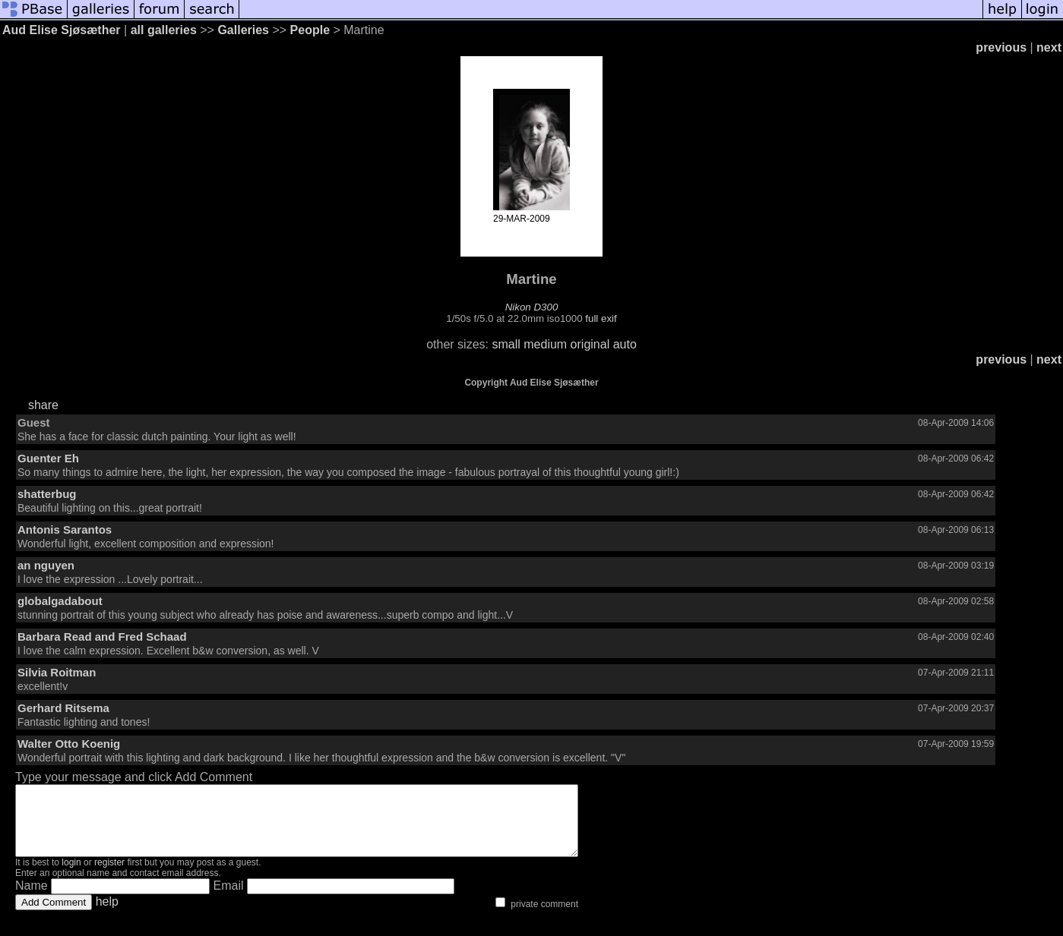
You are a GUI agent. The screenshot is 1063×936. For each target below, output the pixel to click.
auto (625, 344)
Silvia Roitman (56, 672)
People (310, 30)
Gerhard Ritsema (63, 707)
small (506, 344)
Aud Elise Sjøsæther (61, 30)
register (109, 876)
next (1048, 47)
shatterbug (47, 493)
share (43, 405)
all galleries (164, 30)
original (590, 344)
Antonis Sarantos (64, 529)
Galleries (243, 30)
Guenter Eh (48, 458)
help (107, 915)
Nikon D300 (531, 307)
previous (1001, 47)
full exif (600, 318)
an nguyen (45, 565)
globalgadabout (60, 600)
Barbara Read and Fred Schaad (102, 636)
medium (545, 344)
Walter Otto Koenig (68, 743)
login (71, 876)
